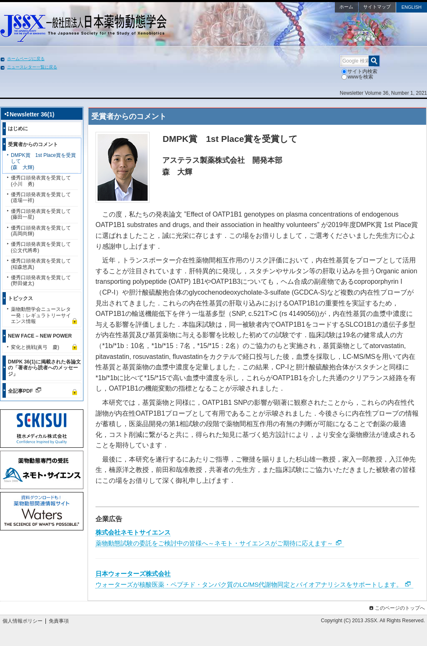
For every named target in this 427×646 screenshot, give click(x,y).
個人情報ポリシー (23, 621)
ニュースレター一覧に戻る (32, 67)
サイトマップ (377, 6)
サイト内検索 (359, 71)
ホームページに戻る (26, 58)
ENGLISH (412, 7)
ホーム (346, 6)
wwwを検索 (357, 77)
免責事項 (59, 621)
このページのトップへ (396, 608)
